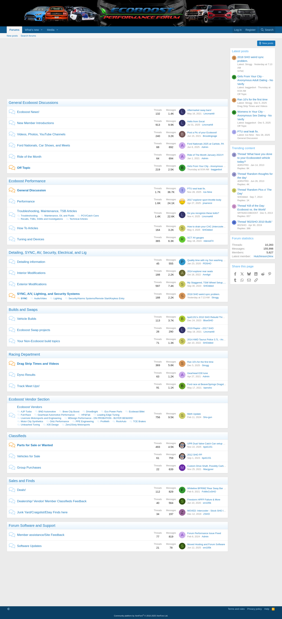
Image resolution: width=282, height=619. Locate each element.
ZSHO (206, 514)
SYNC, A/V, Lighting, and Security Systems (48, 294)
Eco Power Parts (111, 411)
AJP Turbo (24, 411)
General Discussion (31, 190)
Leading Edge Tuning (106, 414)
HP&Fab (84, 414)
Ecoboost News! (28, 112)
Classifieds (17, 436)
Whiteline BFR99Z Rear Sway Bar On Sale (209, 488)
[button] (41, 29)
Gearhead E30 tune (197, 373)
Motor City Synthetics (30, 421)
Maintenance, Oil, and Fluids (57, 215)
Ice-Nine (207, 192)
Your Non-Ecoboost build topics (38, 341)
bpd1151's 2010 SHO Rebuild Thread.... (208, 317)
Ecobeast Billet (135, 411)
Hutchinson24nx (263, 256)
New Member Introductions (35, 123)
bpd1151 (207, 446)
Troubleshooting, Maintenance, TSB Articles (47, 211)
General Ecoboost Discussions (33, 103)
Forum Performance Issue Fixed (204, 533)
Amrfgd (206, 274)
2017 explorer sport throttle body (204, 199)
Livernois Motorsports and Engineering (39, 418)
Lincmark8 (209, 113)
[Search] (267, 29)
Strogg (215, 297)
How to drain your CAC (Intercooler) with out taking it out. (217, 226)
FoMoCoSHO (209, 491)
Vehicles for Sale (28, 456)
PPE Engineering (83, 421)
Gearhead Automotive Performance (54, 414)
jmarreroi (207, 203)
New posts (12, 35)
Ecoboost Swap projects (33, 330)
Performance (26, 201)
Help (266, 609)
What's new (32, 29)
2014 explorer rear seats (200, 271)
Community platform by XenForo (141, 616)
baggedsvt (216, 169)
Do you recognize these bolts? (203, 213)
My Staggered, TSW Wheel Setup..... (206, 282)
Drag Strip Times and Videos (38, 363)
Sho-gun (207, 417)
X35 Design (51, 424)
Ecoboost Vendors (29, 407)
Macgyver (208, 469)
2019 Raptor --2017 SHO (200, 328)
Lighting (56, 298)
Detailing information (31, 262)
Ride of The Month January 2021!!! (205, 155)
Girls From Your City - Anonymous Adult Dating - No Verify (217, 166)
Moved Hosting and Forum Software (206, 544)
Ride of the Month (29, 156)
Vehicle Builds (26, 319)
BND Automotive (45, 411)
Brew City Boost (69, 411)
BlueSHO (208, 320)
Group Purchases (29, 467)
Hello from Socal (196, 121)
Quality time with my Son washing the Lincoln (211, 260)
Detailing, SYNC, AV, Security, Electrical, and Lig (48, 252)
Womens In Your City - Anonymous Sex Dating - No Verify (254, 115)
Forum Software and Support (32, 526)
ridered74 (209, 241)
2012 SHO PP (194, 454)
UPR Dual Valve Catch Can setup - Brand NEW (212, 443)
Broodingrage (210, 136)
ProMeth (103, 421)
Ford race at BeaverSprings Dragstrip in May (210, 384)
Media (50, 29)
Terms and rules (236, 609)
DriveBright (90, 411)
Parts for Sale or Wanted (35, 445)
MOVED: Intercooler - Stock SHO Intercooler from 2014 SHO (219, 510)
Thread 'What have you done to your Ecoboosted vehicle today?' (254, 157)
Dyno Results (26, 375)
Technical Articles (77, 219)
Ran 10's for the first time (200, 362)
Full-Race (24, 414)
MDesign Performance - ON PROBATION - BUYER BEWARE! (98, 418)
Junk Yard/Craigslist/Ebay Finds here (42, 512)
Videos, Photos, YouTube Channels (41, 134)
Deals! (21, 490)
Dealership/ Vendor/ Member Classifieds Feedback (52, 501)
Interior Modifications (31, 273)
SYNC (22, 298)
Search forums (28, 35)
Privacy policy (254, 609)
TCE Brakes (137, 421)
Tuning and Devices (30, 239)
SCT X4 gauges (195, 237)
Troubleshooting (27, 215)
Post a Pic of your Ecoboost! (202, 132)
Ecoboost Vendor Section (29, 399)
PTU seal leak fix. (196, 188)
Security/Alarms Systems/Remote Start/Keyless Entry (94, 298)
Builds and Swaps (23, 310)
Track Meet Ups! (28, 386)
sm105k (207, 502)
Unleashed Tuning (28, 424)
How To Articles (27, 228)
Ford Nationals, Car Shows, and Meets (43, 145)
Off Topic (23, 168)
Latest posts (240, 51)
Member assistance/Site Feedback (40, 535)
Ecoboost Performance (27, 181)
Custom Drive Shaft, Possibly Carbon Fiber (209, 466)
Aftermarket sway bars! (199, 110)
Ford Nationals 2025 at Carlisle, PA (205, 143)
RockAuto (119, 421)
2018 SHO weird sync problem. (203, 294)
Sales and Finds (22, 481)
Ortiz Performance (57, 421)
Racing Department (24, 354)
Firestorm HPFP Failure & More (203, 499)
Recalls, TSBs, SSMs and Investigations (40, 219)
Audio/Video (38, 298)
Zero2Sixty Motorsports (76, 424)
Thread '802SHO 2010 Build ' (255, 221)
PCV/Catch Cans (88, 215)
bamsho (208, 387)
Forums (14, 29)
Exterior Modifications (32, 284)
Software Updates (29, 546)
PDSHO (207, 263)
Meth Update (194, 414)
